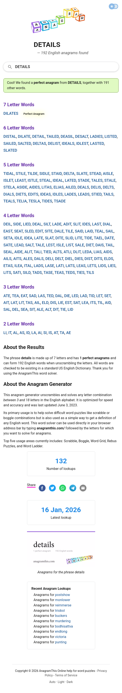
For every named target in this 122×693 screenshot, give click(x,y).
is (50, 332)
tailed (52, 136)
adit (67, 224)
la (34, 332)
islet (8, 180)
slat (49, 238)
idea (28, 238)
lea (85, 302)
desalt (81, 136)
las (41, 295)
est (68, 302)
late (38, 238)
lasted (97, 143)
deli (49, 258)
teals (9, 201)
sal (6, 309)
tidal (8, 173)
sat (76, 302)
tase (48, 272)
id (28, 332)
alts (57, 252)
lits (7, 272)
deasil (67, 136)
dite (59, 238)
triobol (60, 611)
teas (59, 272)
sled (29, 231)
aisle (108, 173)
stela (9, 187)
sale (79, 245)
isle (60, 245)
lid (70, 309)
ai (40, 332)
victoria (60, 637)
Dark (70, 682)
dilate (24, 136)
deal (37, 224)
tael (98, 238)
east (7, 231)
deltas (39, 143)
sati (17, 272)
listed (111, 136)
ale (40, 309)
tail (109, 245)
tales (97, 180)
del (15, 309)
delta (69, 173)
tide (88, 238)
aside (22, 187)
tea (15, 295)
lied (27, 224)
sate (8, 245)
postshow (62, 595)
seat (18, 231)
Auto (52, 682)
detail (38, 136)
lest (50, 245)
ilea (18, 265)
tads (37, 272)
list (69, 245)
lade (57, 224)
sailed (9, 143)
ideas (45, 194)
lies (112, 265)
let (99, 295)
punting (61, 642)
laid (89, 231)
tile (69, 231)
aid (108, 302)
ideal (58, 180)
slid (69, 238)
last (96, 224)
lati (60, 265)
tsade (60, 201)
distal (9, 136)
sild (27, 272)
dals (38, 258)
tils (90, 272)
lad (83, 295)
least (20, 180)
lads (38, 265)
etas (8, 265)
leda (87, 252)
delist (54, 143)
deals (83, 187)
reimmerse (63, 605)
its (93, 302)
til (100, 302)
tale (39, 245)
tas (29, 302)
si (45, 332)
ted (50, 295)
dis (53, 302)
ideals (68, 143)
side (17, 224)
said (79, 231)
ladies (96, 136)
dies (79, 258)
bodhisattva (64, 626)
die (67, 295)
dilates (10, 113)
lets (91, 265)
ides (86, 224)
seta (8, 238)
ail (37, 302)
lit (21, 302)
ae (68, 332)
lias (97, 252)
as (22, 332)
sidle (44, 173)
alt (48, 309)
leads (83, 194)
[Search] (65, 66)
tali (38, 252)
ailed (71, 187)
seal (8, 252)
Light (61, 682)
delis (96, 187)
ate (6, 295)
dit (56, 309)
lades (70, 194)
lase (49, 265)
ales (27, 258)
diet (89, 245)
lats (70, 265)
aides (34, 187)
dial (107, 224)
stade (84, 180)
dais (99, 245)
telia (22, 201)
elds (108, 258)
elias (58, 187)
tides (47, 201)
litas (47, 187)
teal (99, 231)
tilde (32, 173)
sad (32, 295)
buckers (61, 616)
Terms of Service (66, 675)
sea (24, 309)
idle (18, 238)
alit (28, 252)
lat (14, 302)
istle (33, 180)
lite (78, 238)
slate (82, 173)
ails (7, 258)
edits (33, 194)
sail (110, 231)
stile (21, 173)
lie (60, 302)
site (49, 231)
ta (62, 332)
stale (110, 180)
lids (102, 265)
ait (6, 302)
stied (96, 194)
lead (18, 245)
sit (32, 309)
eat (24, 295)
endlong (61, 631)
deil (7, 224)
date (109, 238)
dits (98, 258)
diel (69, 258)
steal (45, 180)
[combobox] (61, 66)
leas (81, 265)
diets (21, 194)
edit (39, 231)
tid (92, 295)
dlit (77, 252)
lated (70, 180)
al (15, 332)
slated (10, 150)
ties (81, 272)
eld (45, 302)
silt (46, 224)
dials (8, 194)
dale (58, 231)
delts (108, 187)
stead (95, 173)
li (5, 332)
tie (63, 309)
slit (76, 224)
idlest (82, 143)
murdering (63, 621)
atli (67, 252)
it (9, 332)
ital (28, 265)
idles (58, 194)
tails (108, 194)
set (107, 295)
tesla (34, 201)
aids (107, 252)
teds (70, 272)
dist (88, 258)
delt (59, 258)
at (56, 332)
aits (17, 258)
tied (47, 252)
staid (56, 173)
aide (18, 252)
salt (29, 245)
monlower (62, 600)
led (75, 295)
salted (24, 143)
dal (58, 295)
